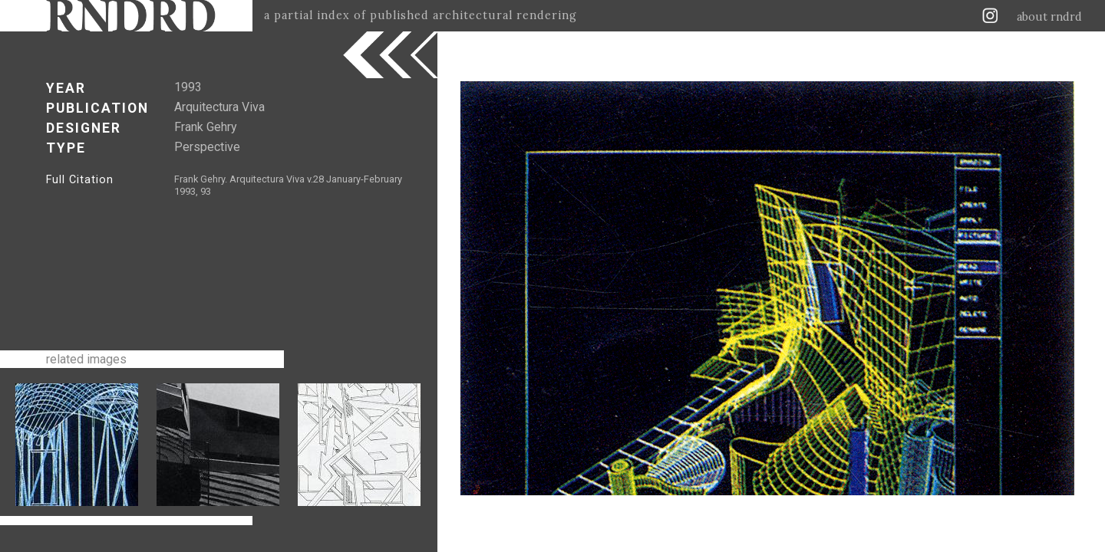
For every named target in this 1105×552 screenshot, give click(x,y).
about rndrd (1049, 17)
